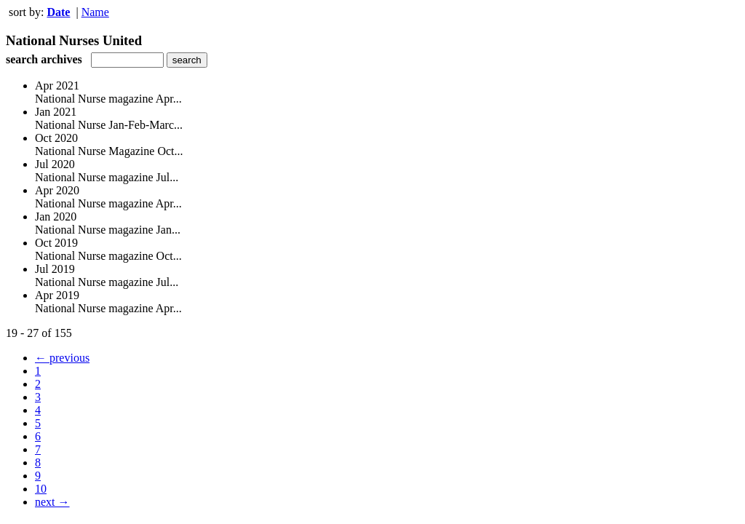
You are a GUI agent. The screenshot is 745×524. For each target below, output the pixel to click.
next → (52, 502)
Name (95, 12)
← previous (62, 358)
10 (41, 489)
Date (58, 12)
